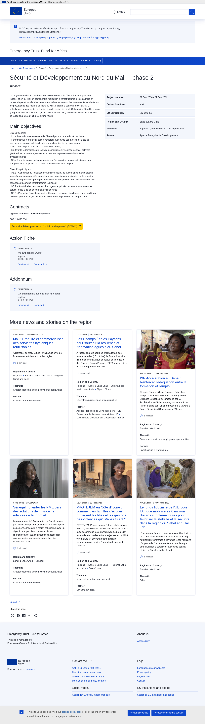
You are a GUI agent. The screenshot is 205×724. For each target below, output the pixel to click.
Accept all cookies (139, 713)
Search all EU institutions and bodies (155, 695)
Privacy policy (144, 672)
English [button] (119, 12)
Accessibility (143, 641)
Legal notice (143, 676)
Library (97, 60)
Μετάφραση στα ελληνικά (32, 37)
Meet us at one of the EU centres (89, 681)
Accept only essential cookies (169, 713)
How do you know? (58, 2)
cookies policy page (72, 712)
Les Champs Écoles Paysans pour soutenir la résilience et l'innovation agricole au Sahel (98, 343)
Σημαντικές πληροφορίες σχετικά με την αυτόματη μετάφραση (77, 37)
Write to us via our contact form (88, 676)
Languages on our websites (151, 668)
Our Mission (26, 60)
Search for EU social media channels (91, 695)
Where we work (46, 60)
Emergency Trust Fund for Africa (27, 634)
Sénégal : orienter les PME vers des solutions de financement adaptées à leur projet (37, 511)
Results (84, 60)
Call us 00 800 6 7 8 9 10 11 (86, 668)
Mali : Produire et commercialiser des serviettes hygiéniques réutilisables (38, 343)
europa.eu (31, 669)
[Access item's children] (34, 61)
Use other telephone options (86, 672)
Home (14, 60)
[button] (23, 264)
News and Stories (69, 60)
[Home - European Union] (24, 11)
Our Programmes (26, 68)
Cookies (141, 681)
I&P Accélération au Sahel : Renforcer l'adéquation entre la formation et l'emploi (163, 382)
